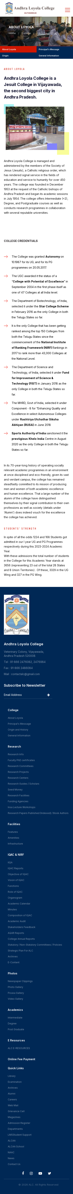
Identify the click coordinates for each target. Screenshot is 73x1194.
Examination (15, 1081)
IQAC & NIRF (16, 854)
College (26, 33)
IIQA (10, 862)
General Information (19, 735)
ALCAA (12, 1140)
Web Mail (13, 1105)
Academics (15, 1009)
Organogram (15, 897)
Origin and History (18, 729)
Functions (13, 885)
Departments (15, 1128)
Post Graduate (16, 1029)
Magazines (14, 1117)
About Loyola (15, 717)
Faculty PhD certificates (21, 760)
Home (12, 33)
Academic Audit (17, 921)
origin (5, 55)
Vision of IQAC (16, 880)
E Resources (16, 1040)
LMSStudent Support (20, 1134)
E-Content (13, 962)
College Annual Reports (21, 938)
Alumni (11, 1093)
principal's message (49, 49)
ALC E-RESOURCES (19, 1048)
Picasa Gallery (16, 992)
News (11, 1158)
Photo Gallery (15, 987)
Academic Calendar (19, 903)
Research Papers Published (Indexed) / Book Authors (38, 813)
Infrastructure (15, 843)
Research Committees (20, 766)
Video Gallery (15, 998)
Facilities (14, 824)
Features (13, 831)
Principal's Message (19, 723)
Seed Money (15, 789)
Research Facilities (18, 795)
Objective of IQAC (18, 874)
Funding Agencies (18, 801)
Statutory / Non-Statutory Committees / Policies (35, 944)
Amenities (13, 837)
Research (14, 746)
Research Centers (18, 777)
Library (12, 1076)
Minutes (12, 909)
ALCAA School (16, 1146)
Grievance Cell (16, 1111)
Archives (13, 956)
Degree (12, 1023)
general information (48, 55)
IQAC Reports (15, 868)
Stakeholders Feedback (21, 927)
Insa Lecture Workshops (21, 807)
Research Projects (18, 771)
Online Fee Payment (21, 1059)
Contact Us (14, 1164)
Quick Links (16, 1068)
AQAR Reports (16, 932)
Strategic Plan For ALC (20, 950)
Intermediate (15, 1017)
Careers (12, 1099)
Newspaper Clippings (20, 981)
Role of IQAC (15, 891)
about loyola (9, 49)
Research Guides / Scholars (23, 783)
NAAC (11, 1152)
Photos (12, 973)
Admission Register (19, 1123)
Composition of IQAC (20, 915)
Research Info (16, 754)
